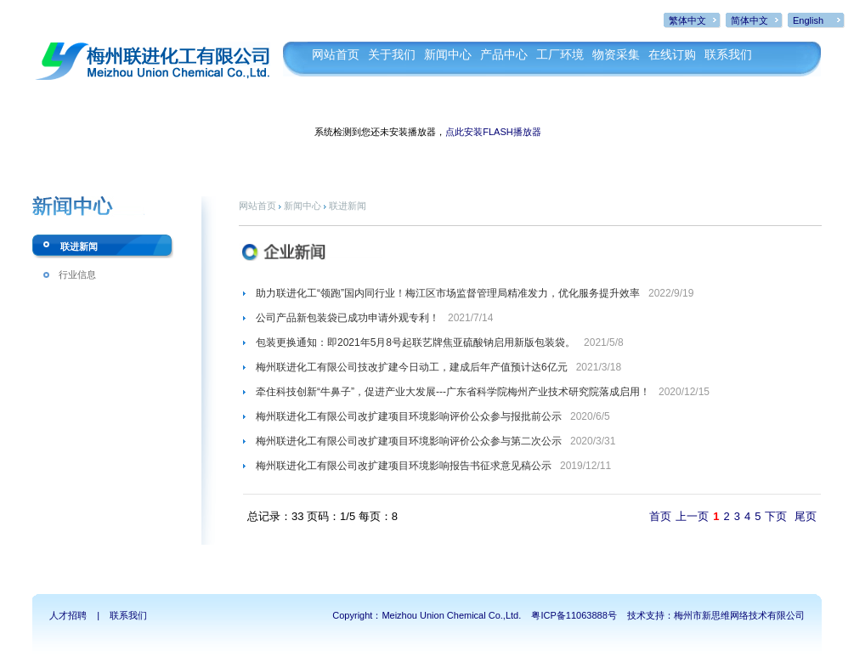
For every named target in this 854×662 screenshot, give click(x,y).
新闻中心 (448, 54)
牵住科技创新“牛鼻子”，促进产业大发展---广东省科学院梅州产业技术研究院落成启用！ (453, 392)
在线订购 (672, 54)
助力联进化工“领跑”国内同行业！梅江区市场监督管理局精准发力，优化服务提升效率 (448, 293)
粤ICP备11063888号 (573, 615)
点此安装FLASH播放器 (492, 132)
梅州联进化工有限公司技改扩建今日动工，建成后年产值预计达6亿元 (412, 367)
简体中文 (749, 20)
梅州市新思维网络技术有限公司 (739, 615)
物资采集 (616, 54)
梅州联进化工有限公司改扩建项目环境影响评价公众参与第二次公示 (409, 441)
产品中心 (504, 54)
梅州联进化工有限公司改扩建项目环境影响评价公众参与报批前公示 (409, 416)
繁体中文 (687, 20)
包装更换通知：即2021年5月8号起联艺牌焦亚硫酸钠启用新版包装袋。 (415, 342)
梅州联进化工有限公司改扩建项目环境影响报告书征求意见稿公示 (403, 466)
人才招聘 (68, 615)
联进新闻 (79, 246)
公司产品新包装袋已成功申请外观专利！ (347, 318)
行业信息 (77, 274)
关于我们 (392, 54)
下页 (776, 516)
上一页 (692, 516)
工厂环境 (560, 54)
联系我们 (728, 54)
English (808, 20)
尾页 (806, 516)
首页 (660, 516)
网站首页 (335, 54)
